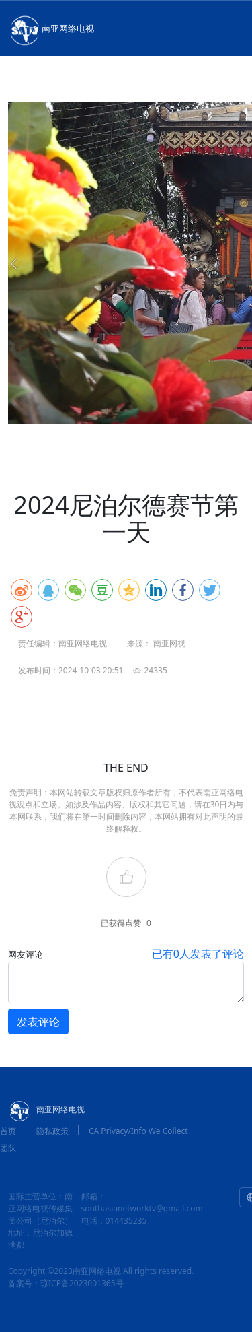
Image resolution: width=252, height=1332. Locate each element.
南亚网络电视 (51, 29)
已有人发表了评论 (198, 953)
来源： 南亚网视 (156, 643)
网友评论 (25, 954)
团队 (8, 1148)
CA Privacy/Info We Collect (138, 1131)
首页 (8, 1131)
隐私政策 (52, 1131)
